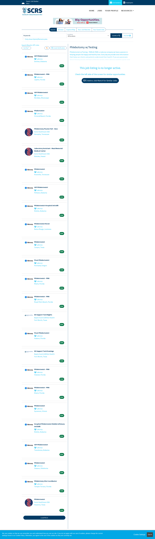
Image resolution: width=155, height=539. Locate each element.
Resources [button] (126, 10)
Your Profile (111, 10)
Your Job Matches (84, 30)
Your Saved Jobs (98, 30)
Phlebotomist (39, 169)
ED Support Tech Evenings (44, 351)
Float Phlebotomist (41, 260)
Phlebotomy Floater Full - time (46, 129)
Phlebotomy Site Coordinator (45, 481)
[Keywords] (44, 35)
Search (53, 30)
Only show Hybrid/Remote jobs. (36, 39)
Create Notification (58, 48)
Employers (128, 2)
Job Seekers (115, 2)
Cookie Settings (139, 534)
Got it (150, 534)
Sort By (25, 48)
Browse (61, 30)
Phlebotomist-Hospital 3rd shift (46, 205)
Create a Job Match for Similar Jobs (100, 80)
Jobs (99, 10)
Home (91, 10)
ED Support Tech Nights (43, 315)
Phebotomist (39, 111)
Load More (44, 518)
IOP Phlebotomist (41, 56)
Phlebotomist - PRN (41, 74)
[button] (127, 35)
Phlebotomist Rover (42, 224)
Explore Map (70, 30)
